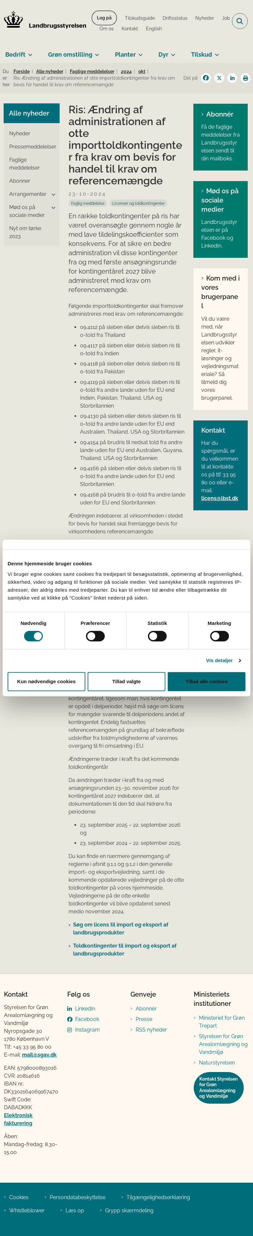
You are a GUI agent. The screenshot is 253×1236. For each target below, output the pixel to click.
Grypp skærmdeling (129, 1210)
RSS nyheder (151, 1030)
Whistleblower (26, 1210)
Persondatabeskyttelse (77, 1197)
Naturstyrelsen (217, 1063)
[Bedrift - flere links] (28, 52)
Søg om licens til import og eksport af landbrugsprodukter (120, 929)
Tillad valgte (126, 681)
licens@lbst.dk (219, 498)
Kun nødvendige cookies (46, 681)
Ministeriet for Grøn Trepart (222, 1022)
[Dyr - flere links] (171, 52)
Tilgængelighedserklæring (158, 1197)
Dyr (163, 54)
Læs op (75, 1210)
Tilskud (201, 54)
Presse (144, 1019)
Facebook (87, 1019)
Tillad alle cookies (206, 681)
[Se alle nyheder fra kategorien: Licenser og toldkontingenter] (138, 203)
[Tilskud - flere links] (215, 52)
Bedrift (15, 54)
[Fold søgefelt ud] (240, 21)
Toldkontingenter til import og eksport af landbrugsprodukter (125, 950)
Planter (125, 54)
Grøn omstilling (70, 54)
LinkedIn (85, 1009)
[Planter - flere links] (139, 52)
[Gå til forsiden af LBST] (43, 21)
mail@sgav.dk (39, 1055)
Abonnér (219, 114)
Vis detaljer (219, 660)
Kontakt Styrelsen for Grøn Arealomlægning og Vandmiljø (218, 1087)
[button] (51, 194)
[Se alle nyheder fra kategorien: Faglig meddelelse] (88, 203)
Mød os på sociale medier (220, 200)
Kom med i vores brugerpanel (220, 292)
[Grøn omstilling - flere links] (95, 52)
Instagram (87, 1030)
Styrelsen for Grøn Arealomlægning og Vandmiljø (223, 1044)
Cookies (19, 1197)
